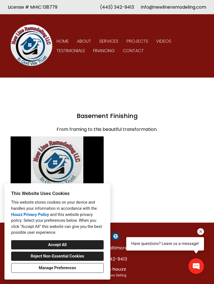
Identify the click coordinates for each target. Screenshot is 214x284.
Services (108, 41)
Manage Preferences (57, 268)
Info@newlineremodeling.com (173, 7)
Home (63, 41)
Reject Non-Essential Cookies (57, 256)
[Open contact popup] (196, 266)
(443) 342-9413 (117, 7)
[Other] (115, 236)
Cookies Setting (115, 275)
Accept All (57, 244)
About (84, 41)
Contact (133, 50)
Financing (104, 50)
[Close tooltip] (200, 231)
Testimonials (71, 50)
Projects (137, 41)
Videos (163, 41)
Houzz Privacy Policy (30, 214)
